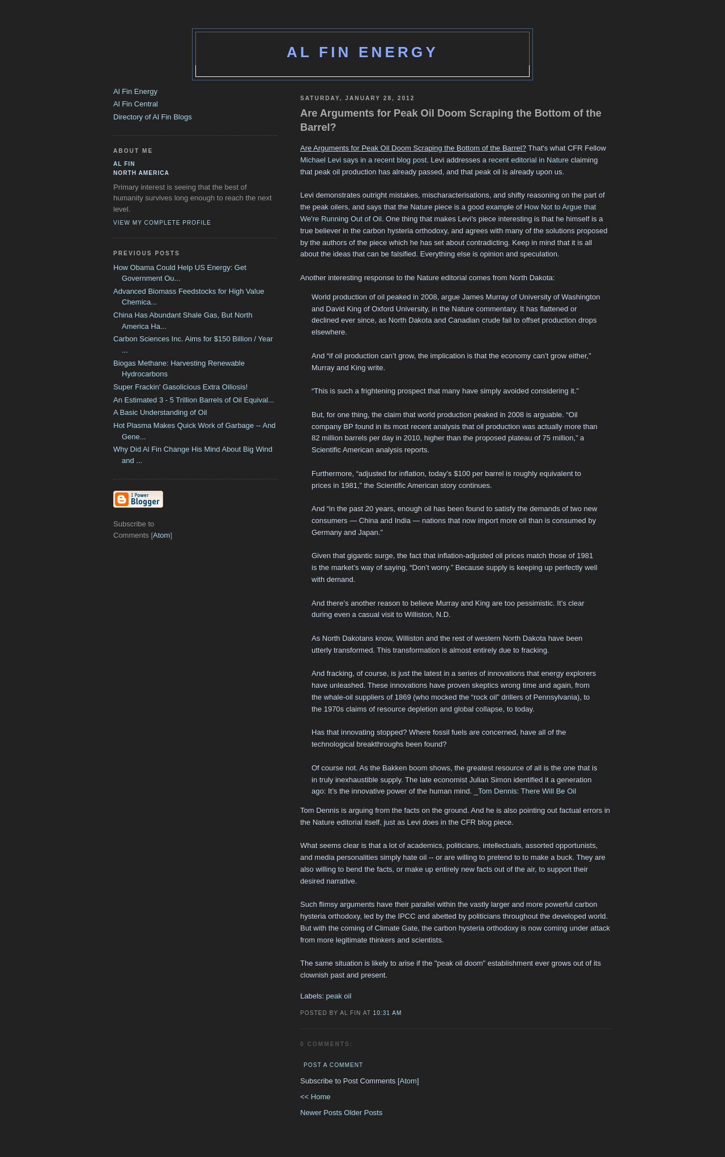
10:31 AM (387, 1013)
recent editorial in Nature (528, 160)
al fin (124, 164)
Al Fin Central (135, 104)
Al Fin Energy (362, 52)
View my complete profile (162, 223)
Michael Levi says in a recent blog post (363, 160)
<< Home (315, 1096)
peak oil (339, 996)
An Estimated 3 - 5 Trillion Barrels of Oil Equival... (193, 400)
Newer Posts (322, 1112)
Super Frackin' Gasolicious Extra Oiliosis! (180, 387)
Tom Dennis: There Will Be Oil (527, 791)
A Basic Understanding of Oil (160, 412)
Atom (408, 1081)
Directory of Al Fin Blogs (152, 117)
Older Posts (363, 1112)
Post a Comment (333, 1065)
